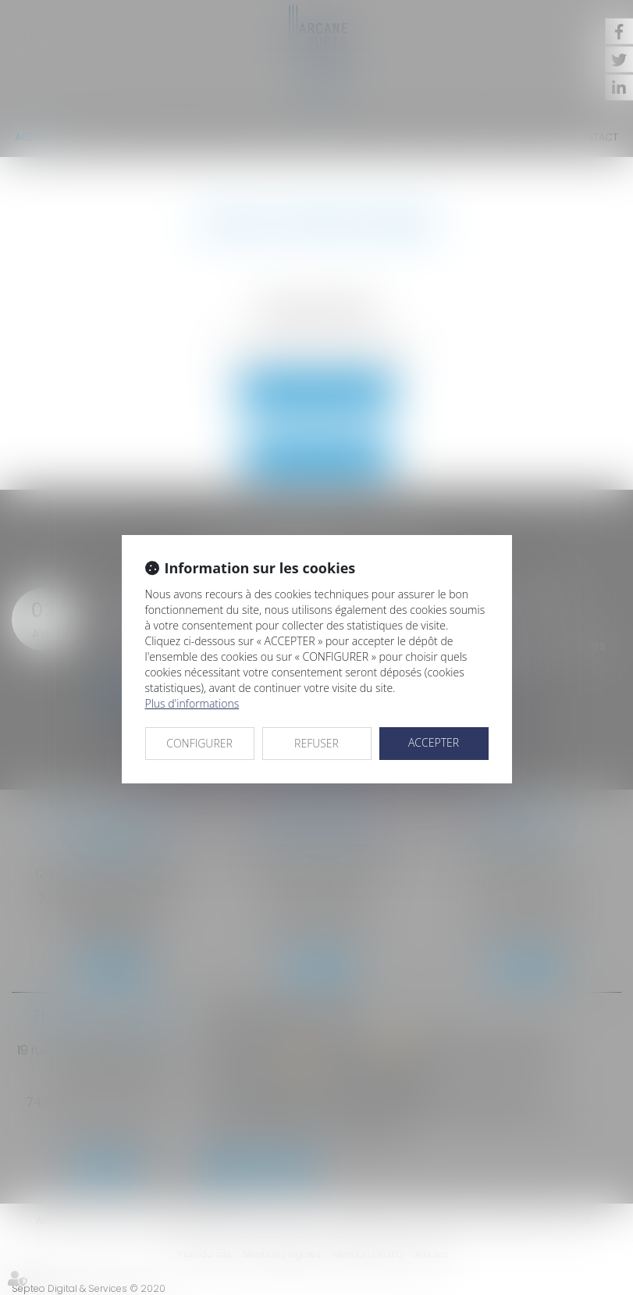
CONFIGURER (199, 743)
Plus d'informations (192, 703)
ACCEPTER (433, 742)
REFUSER (316, 743)
